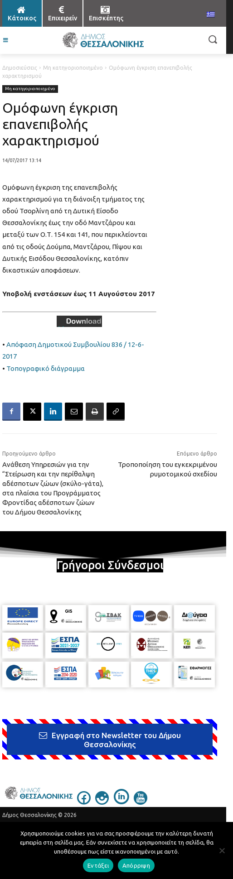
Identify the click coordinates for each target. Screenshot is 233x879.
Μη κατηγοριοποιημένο (73, 68)
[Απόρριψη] (221, 850)
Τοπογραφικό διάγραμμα (45, 368)
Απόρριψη (136, 865)
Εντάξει (98, 865)
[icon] (84, 802)
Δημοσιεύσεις (19, 68)
